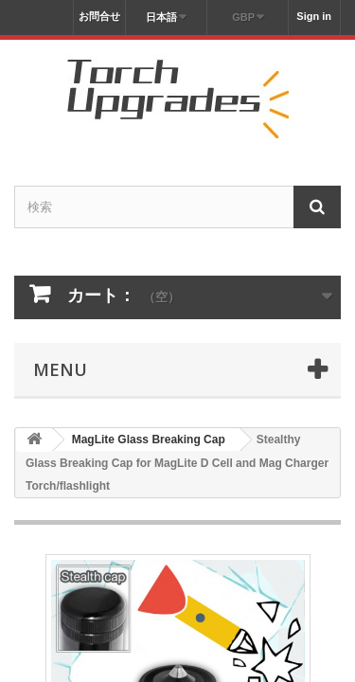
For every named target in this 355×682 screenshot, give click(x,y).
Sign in (313, 16)
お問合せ (99, 16)
